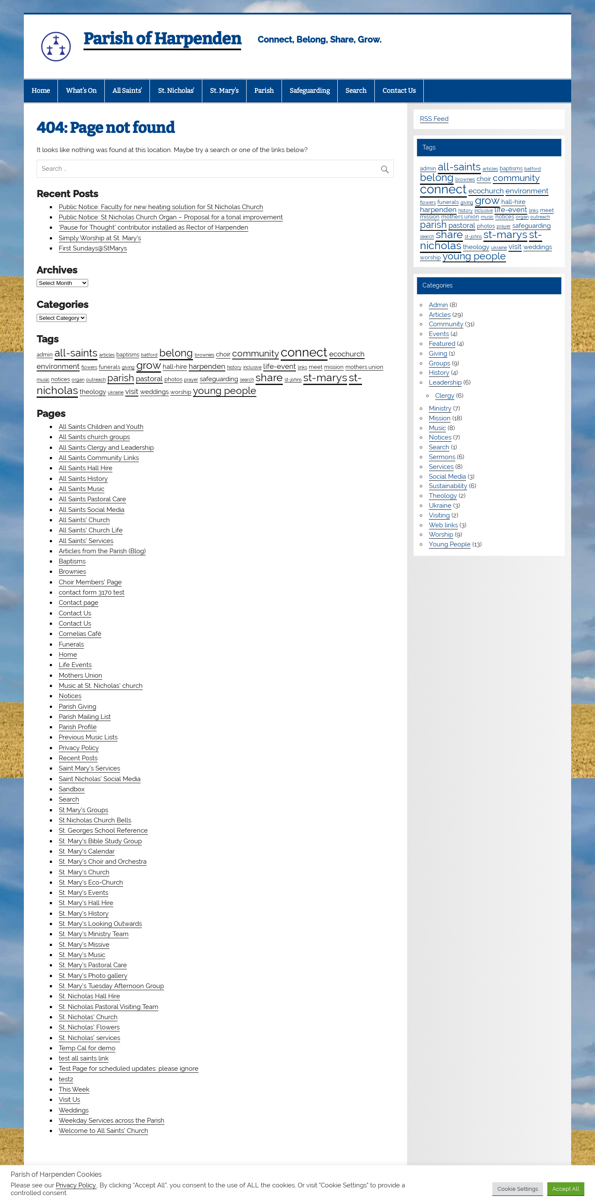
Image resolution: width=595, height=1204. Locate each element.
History (439, 372)
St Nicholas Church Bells (95, 820)
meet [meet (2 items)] (315, 366)
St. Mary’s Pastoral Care (93, 965)
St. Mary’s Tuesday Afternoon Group (111, 986)
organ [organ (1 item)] (78, 379)
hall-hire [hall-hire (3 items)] (175, 367)
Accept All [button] (565, 1189)
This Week (74, 1089)
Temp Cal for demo (87, 1048)
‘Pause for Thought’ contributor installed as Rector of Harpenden (153, 227)
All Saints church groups (94, 437)
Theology (443, 496)
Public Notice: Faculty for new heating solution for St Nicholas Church (161, 207)
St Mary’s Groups (83, 810)
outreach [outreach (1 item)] (96, 379)
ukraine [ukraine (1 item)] (116, 392)
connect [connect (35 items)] (304, 352)
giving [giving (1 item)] (128, 367)
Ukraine (440, 505)
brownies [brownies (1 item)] (204, 354)
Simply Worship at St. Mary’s (100, 238)
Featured (442, 344)
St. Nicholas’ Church (88, 1017)
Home (41, 91)
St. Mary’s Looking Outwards (100, 924)
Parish (263, 91)
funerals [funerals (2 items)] (109, 366)
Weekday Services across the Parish (111, 1120)
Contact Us (399, 91)
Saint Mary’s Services (89, 768)
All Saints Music (81, 489)
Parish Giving (77, 706)
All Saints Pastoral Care (92, 499)
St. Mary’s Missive (84, 944)
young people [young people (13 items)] (224, 390)
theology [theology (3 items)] (93, 392)
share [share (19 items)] (269, 377)
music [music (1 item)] (43, 379)
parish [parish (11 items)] (120, 377)
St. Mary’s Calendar (87, 851)
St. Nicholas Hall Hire (89, 996)
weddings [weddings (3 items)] (154, 392)
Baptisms (72, 561)
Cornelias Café (80, 634)
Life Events (75, 665)
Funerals (71, 644)
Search (355, 91)
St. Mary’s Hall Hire (86, 903)
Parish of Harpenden (162, 39)
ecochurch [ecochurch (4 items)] (347, 354)
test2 (66, 1079)
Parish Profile (78, 727)
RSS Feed (434, 119)
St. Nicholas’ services (89, 1038)
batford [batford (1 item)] (149, 354)
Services (441, 467)
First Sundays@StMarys (93, 248)
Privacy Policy (79, 748)
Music (437, 428)
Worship (441, 534)
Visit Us (69, 1099)
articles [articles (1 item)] (107, 354)
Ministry (440, 408)
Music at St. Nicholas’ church (101, 686)
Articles (440, 315)
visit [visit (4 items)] (131, 391)
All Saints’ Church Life (91, 530)
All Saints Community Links (99, 458)
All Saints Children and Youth (101, 427)
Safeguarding (310, 91)
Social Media (447, 476)
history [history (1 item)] (234, 367)
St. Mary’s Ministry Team (94, 934)
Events (439, 334)
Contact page (78, 602)
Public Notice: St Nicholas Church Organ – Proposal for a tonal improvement (171, 217)
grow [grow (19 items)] (148, 365)
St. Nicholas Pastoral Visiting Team (108, 1007)
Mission (440, 418)
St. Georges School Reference (103, 830)
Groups (439, 363)
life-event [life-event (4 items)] (279, 366)
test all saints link (84, 1058)
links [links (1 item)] (302, 367)
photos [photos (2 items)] (173, 379)
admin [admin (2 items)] (45, 354)
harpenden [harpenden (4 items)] (207, 366)
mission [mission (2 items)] (334, 366)
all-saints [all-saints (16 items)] (76, 353)
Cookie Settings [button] (517, 1189)
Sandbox (72, 789)
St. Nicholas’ (176, 91)
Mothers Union (80, 675)
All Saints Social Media (91, 510)
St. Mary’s (224, 91)
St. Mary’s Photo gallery (93, 976)
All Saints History (83, 479)
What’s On (81, 91)
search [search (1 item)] (247, 379)
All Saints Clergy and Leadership (106, 447)
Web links (443, 525)
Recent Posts (78, 758)
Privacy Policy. (76, 1185)
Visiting (439, 515)
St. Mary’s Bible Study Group (100, 841)
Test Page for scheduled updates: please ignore (128, 1068)
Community (446, 324)
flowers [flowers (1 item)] (89, 367)
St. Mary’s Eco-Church (91, 882)
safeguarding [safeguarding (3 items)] (219, 379)
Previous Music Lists (88, 737)
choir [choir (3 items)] (223, 354)
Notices (70, 696)
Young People (450, 544)
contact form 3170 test (91, 592)
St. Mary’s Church (84, 872)
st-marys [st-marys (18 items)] (325, 377)
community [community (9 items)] (255, 353)
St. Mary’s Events (83, 893)
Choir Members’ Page (90, 582)
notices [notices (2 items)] (60, 379)
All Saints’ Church (84, 520)
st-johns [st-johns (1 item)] (293, 379)
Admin (438, 305)
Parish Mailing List (85, 717)
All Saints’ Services (86, 541)
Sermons (442, 457)
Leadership (445, 382)
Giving (438, 353)
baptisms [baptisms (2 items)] (127, 354)
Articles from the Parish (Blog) (102, 551)
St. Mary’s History (84, 913)
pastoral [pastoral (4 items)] (149, 378)
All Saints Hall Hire (85, 468)
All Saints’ (127, 91)
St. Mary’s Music (82, 955)
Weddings (74, 1110)
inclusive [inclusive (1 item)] (252, 367)
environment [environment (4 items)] (58, 366)
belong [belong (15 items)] (176, 353)
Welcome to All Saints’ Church (103, 1131)
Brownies (72, 571)
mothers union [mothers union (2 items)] (364, 366)
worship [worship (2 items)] (180, 391)
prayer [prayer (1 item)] (191, 379)
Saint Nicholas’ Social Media (100, 779)
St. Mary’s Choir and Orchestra (103, 861)
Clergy (444, 395)
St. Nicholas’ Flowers (89, 1027)
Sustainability (448, 486)
